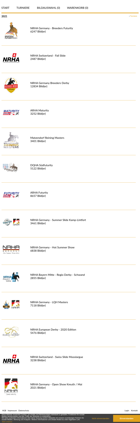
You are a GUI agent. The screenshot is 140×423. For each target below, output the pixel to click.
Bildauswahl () (48, 7)
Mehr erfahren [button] (7, 422)
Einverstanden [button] (126, 418)
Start (5, 7)
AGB (4, 410)
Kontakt (134, 410)
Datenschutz (23, 410)
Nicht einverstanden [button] (100, 418)
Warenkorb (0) (77, 7)
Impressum (12, 410)
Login (127, 410)
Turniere (23, 7)
